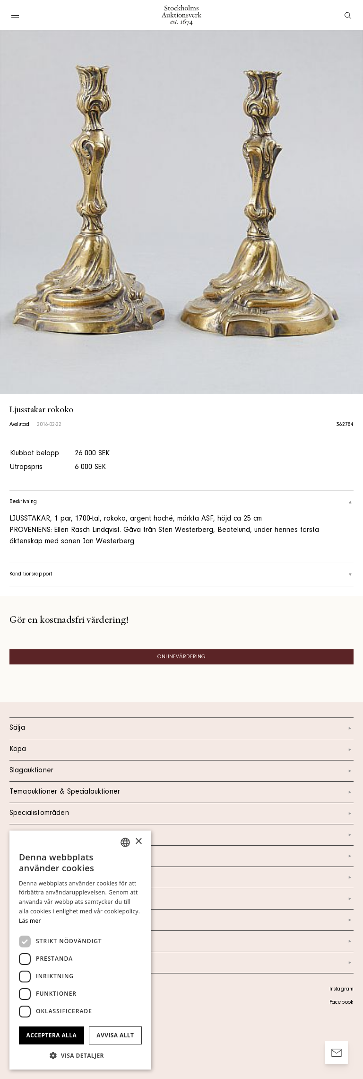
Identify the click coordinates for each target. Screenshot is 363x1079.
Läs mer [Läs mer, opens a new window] (30, 921)
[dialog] (80, 950)
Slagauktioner (181, 771)
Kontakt (181, 856)
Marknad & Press (181, 920)
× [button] (138, 841)
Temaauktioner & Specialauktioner (181, 792)
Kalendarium (181, 835)
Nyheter (181, 898)
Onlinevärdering (181, 657)
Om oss (181, 877)
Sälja (181, 728)
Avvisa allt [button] (115, 1035)
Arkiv (181, 962)
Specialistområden (181, 813)
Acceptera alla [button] (51, 1035)
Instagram (341, 989)
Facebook (341, 1003)
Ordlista (181, 941)
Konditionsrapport (181, 574)
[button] (80, 1055)
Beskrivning (181, 502)
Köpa (181, 749)
